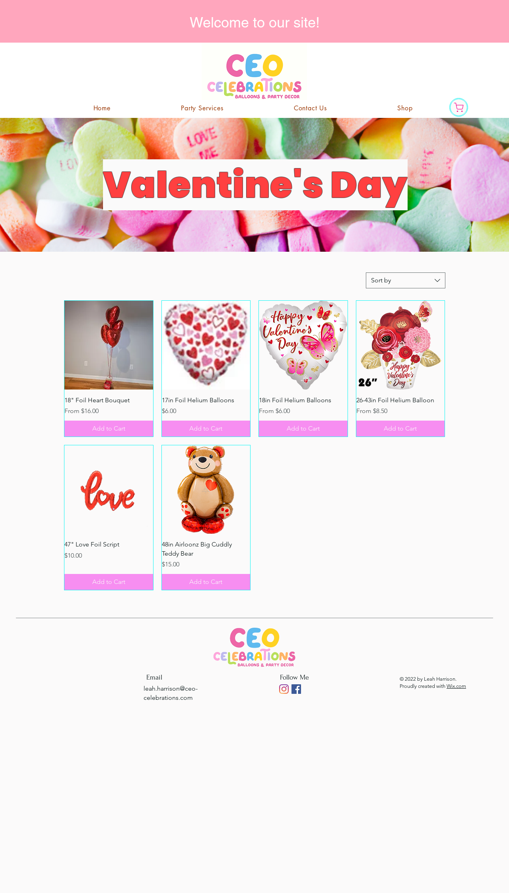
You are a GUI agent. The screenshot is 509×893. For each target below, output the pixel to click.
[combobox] (405, 280)
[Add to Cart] (108, 429)
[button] (310, 108)
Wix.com (456, 686)
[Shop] (458, 107)
